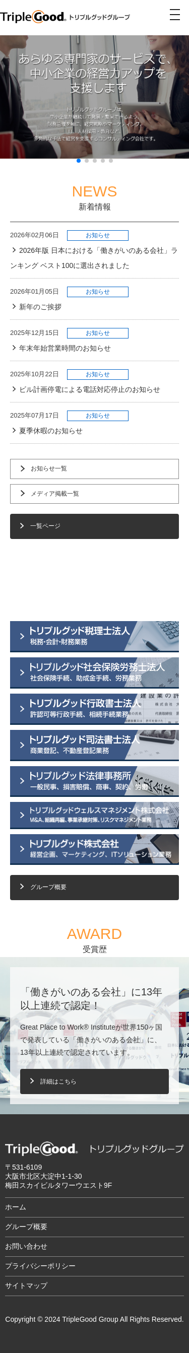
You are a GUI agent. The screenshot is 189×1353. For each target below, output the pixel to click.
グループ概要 (48, 887)
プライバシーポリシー (40, 1266)
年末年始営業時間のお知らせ (65, 348)
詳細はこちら (58, 1081)
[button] (7, 676)
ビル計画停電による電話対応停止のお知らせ (89, 389)
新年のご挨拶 (40, 307)
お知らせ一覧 (49, 468)
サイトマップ (26, 1285)
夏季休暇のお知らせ (51, 431)
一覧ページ (45, 525)
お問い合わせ (26, 1246)
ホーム (15, 1207)
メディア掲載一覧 (55, 493)
